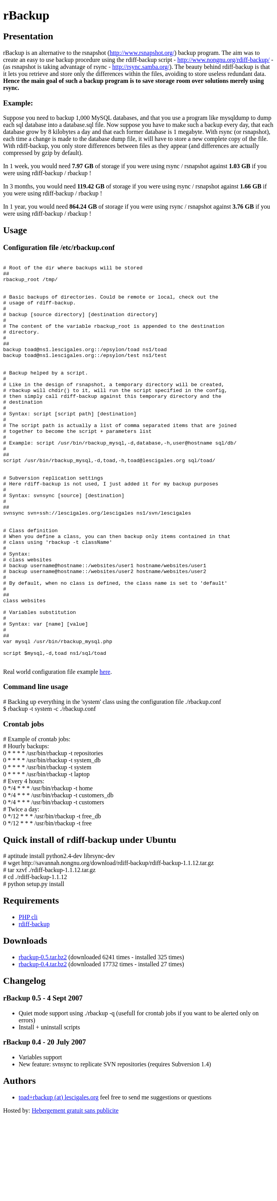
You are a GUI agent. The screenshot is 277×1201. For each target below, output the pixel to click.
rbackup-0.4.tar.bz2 (43, 1044)
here (104, 752)
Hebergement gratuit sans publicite (75, 1191)
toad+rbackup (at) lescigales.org (59, 1178)
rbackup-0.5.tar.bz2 (43, 1037)
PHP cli (28, 997)
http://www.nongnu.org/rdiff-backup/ (223, 59)
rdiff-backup (34, 1004)
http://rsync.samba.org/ (140, 66)
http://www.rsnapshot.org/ (142, 52)
